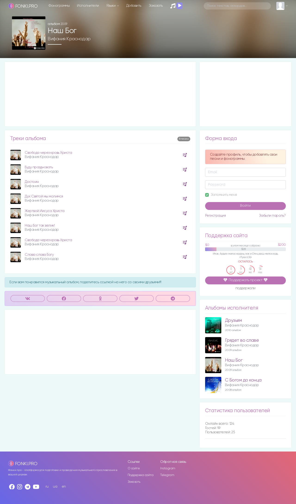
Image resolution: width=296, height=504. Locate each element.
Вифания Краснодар (69, 39)
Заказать (156, 5)
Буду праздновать (39, 167)
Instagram (167, 468)
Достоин (32, 182)
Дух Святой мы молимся (44, 196)
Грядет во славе (242, 340)
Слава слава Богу (39, 254)
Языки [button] (111, 5)
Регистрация (215, 215)
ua (55, 486)
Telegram (167, 475)
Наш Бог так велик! (40, 225)
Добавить (133, 5)
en (64, 486)
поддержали (245, 288)
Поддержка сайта (141, 475)
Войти (245, 206)
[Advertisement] (100, 94)
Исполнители (88, 5)
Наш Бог (234, 360)
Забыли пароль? (272, 215)
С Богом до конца (243, 380)
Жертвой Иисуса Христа (45, 211)
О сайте (134, 468)
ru (47, 486)
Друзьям (233, 320)
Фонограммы (59, 5)
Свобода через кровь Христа (48, 152)
